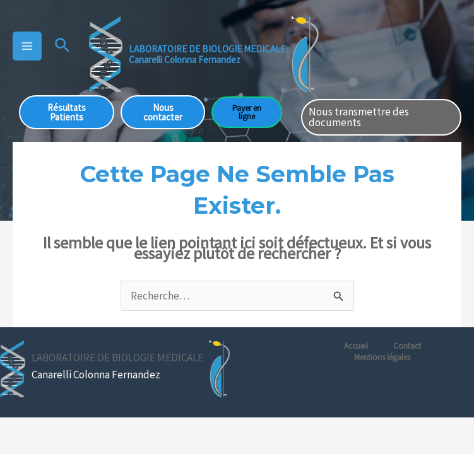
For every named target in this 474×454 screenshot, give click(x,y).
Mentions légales (382, 357)
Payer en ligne (246, 112)
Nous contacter (162, 112)
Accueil (356, 345)
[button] (62, 46)
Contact (407, 345)
